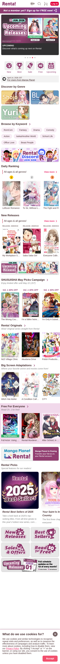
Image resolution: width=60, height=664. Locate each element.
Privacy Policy (12, 648)
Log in (54, 4)
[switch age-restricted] (33, 3)
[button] (25, 57)
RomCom (8, 130)
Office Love (9, 142)
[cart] (46, 4)
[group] (11, 192)
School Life (47, 136)
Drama (36, 130)
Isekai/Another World (26, 136)
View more (49, 172)
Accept (50, 658)
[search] (39, 4)
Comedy (50, 130)
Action (7, 136)
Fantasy (23, 130)
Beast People (27, 142)
